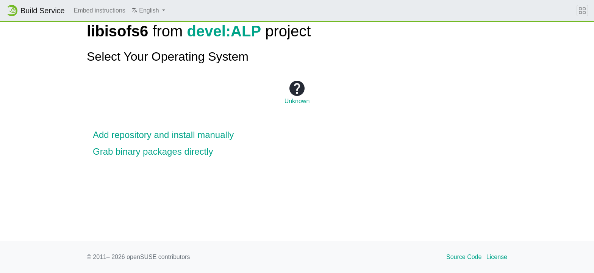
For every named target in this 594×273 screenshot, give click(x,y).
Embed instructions (99, 10)
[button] (148, 10)
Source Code (463, 257)
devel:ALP (224, 31)
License (496, 257)
